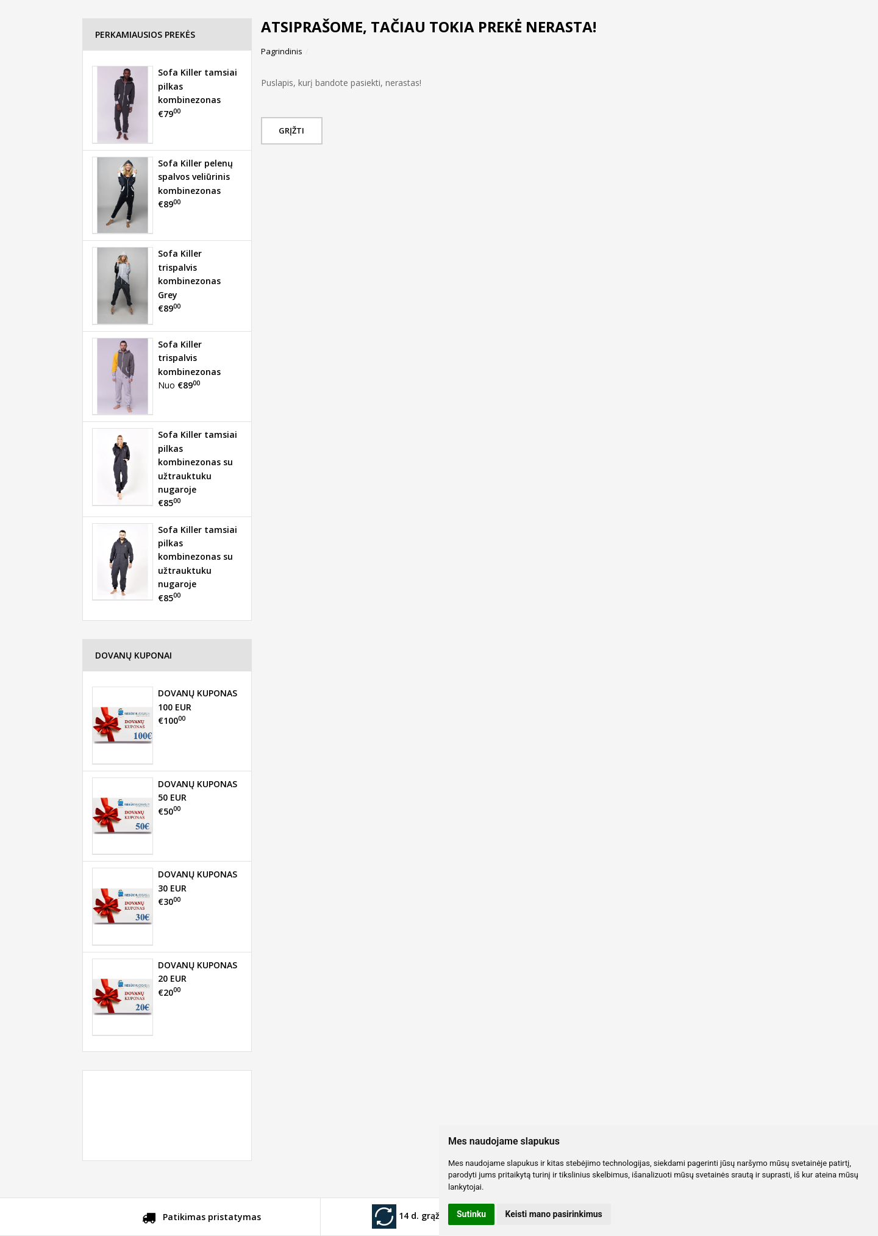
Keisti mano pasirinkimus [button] (553, 1214)
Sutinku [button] (471, 1214)
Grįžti (293, 130)
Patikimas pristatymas (201, 1219)
